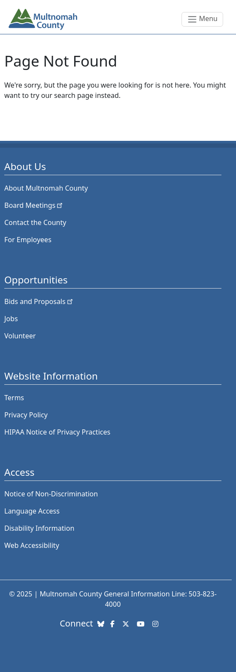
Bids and (39, 301)
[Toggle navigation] (202, 19)
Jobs (11, 318)
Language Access (32, 511)
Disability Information (39, 528)
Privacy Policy (26, 415)
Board (34, 205)
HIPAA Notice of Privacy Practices (57, 432)
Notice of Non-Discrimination (51, 494)
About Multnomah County (46, 188)
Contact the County (35, 222)
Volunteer (20, 336)
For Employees (27, 239)
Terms (14, 397)
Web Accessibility (31, 545)
